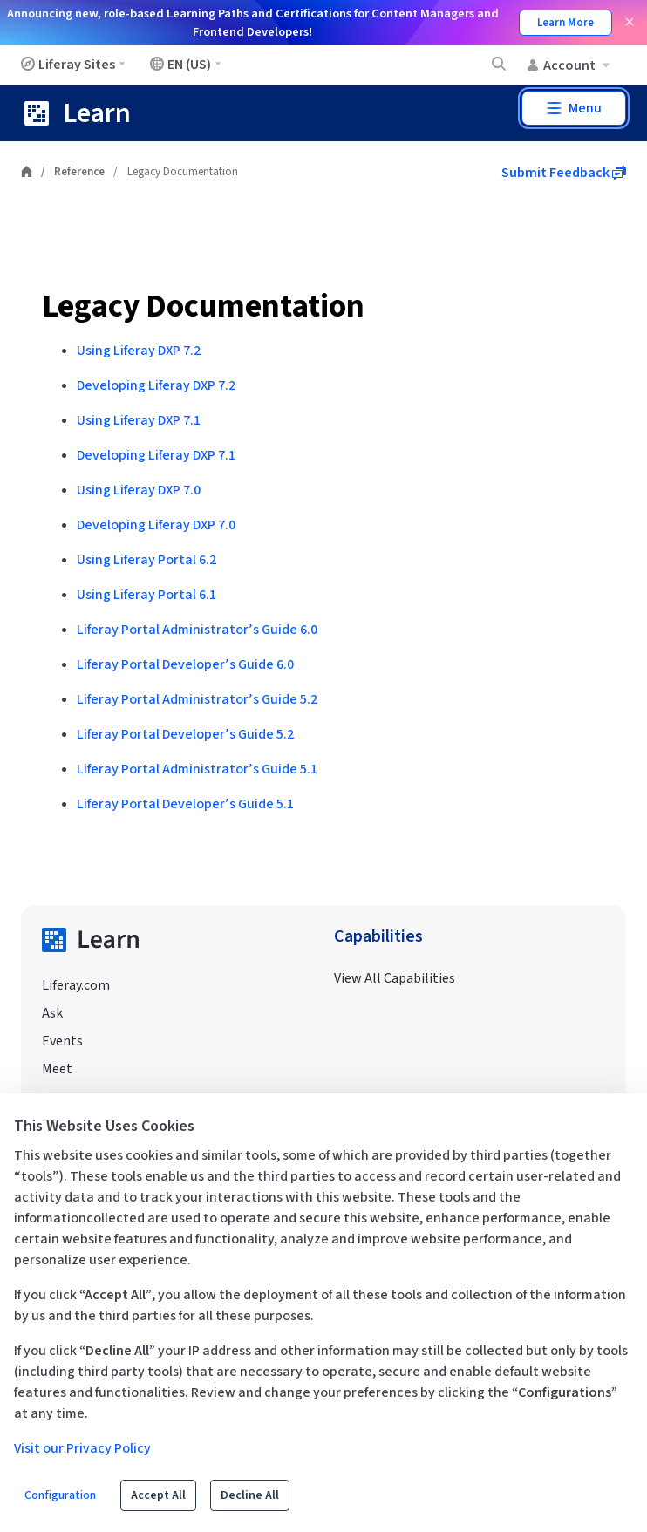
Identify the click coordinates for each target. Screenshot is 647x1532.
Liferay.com (76, 985)
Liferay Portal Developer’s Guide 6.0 (185, 664)
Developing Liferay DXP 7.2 (156, 385)
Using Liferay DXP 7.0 (139, 490)
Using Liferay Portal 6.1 (146, 594)
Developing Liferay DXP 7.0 (156, 524)
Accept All (158, 1495)
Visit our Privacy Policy (82, 1448)
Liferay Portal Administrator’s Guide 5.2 (197, 699)
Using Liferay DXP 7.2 (139, 350)
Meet (57, 1069)
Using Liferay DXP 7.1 (139, 420)
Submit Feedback (563, 172)
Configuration (60, 1495)
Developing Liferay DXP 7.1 (156, 455)
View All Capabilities (394, 978)
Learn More (565, 23)
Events (62, 1041)
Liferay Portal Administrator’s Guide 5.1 (197, 769)
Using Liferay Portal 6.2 (146, 559)
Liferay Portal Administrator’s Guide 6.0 (197, 629)
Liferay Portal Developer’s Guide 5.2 (185, 734)
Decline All (250, 1495)
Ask (52, 1013)
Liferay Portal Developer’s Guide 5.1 (185, 804)
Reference (79, 172)
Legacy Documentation (203, 306)
